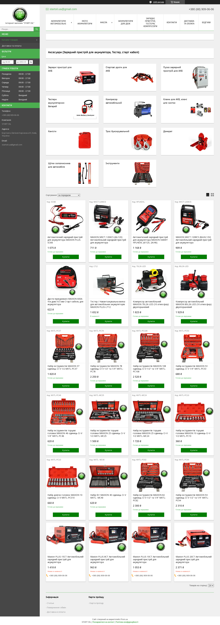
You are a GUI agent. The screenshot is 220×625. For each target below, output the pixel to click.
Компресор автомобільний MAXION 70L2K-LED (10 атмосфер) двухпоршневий (151, 304)
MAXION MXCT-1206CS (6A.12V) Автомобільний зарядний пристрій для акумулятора (108, 240)
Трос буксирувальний (117, 131)
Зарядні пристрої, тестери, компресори (150, 22)
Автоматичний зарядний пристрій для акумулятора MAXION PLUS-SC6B (65, 240)
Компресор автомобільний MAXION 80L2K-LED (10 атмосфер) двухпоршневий (194, 304)
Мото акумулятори (84, 22)
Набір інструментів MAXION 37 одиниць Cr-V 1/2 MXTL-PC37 (63, 367)
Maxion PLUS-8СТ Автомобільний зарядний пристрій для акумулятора (107, 559)
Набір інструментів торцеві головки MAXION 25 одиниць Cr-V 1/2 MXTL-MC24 (150, 433)
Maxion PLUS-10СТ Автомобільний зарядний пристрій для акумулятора (151, 559)
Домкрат (167, 131)
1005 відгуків (158, 2)
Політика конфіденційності (127, 622)
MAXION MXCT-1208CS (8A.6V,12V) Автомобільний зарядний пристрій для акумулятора (193, 240)
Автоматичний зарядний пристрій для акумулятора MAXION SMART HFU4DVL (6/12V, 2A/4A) (150, 240)
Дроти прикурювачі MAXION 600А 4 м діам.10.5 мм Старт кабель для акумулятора (65, 301)
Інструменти (112, 163)
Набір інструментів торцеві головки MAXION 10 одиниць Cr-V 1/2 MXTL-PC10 (193, 433)
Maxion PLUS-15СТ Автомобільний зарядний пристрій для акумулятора (65, 559)
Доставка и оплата (56, 612)
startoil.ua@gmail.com (12, 144)
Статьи (50, 603)
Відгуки (206, 22)
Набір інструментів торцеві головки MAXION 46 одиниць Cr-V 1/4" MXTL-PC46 (65, 433)
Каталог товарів (10, 39)
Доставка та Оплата (189, 22)
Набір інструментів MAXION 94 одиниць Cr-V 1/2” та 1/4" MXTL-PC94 (192, 498)
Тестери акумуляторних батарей (56, 103)
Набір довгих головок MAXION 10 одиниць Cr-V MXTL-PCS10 (65, 496)
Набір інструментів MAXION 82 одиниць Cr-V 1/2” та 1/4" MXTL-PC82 (149, 498)
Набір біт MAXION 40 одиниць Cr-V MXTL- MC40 (108, 496)
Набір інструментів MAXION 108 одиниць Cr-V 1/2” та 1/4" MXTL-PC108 (149, 369)
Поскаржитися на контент (103, 622)
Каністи (52, 131)
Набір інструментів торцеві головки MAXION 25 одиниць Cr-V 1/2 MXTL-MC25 (107, 433)
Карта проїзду (97, 603)
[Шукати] (37, 29)
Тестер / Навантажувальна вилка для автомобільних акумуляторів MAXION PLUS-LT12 (107, 304)
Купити (65, 256)
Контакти (172, 22)
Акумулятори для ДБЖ (125, 22)
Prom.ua (124, 619)
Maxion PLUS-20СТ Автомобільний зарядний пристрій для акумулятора (194, 559)
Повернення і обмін (56, 607)
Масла (103, 22)
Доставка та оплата (11, 45)
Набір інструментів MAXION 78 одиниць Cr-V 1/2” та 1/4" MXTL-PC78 (106, 369)
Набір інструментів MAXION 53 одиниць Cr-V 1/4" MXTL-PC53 (191, 367)
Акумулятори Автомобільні (58, 22)
